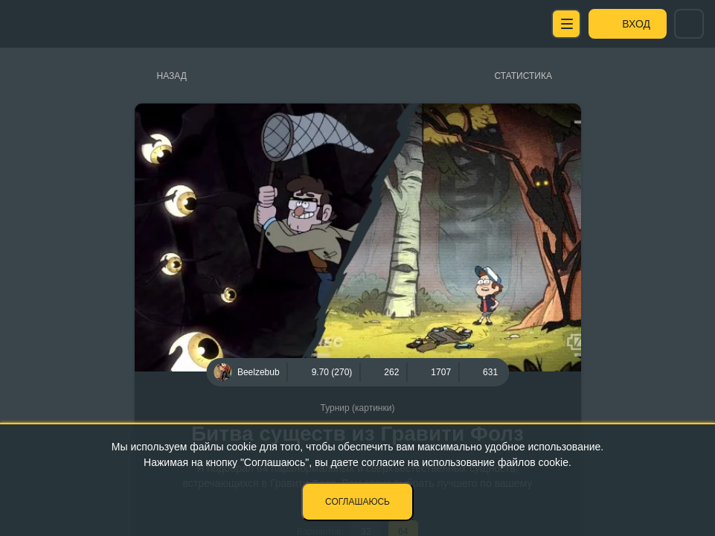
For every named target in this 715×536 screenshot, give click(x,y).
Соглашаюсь (357, 502)
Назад (172, 76)
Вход (636, 24)
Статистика (523, 76)
